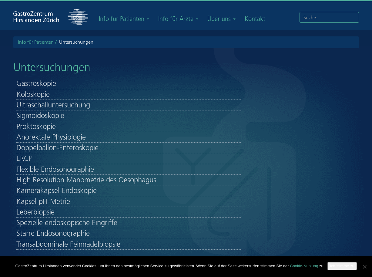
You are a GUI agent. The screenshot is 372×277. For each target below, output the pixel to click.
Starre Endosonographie (53, 233)
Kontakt (255, 18)
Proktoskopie (36, 126)
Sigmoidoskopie (40, 115)
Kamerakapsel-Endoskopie (56, 190)
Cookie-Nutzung (304, 266)
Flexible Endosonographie (55, 169)
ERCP (24, 158)
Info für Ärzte (178, 18)
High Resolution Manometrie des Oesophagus (86, 180)
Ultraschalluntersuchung (53, 105)
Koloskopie (33, 94)
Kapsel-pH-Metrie (43, 201)
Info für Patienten (124, 18)
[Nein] (364, 267)
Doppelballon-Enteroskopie (57, 148)
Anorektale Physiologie (51, 137)
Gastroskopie (36, 83)
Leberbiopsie (35, 212)
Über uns (221, 18)
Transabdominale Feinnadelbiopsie (68, 244)
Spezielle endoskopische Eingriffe (66, 222)
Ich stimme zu (342, 266)
